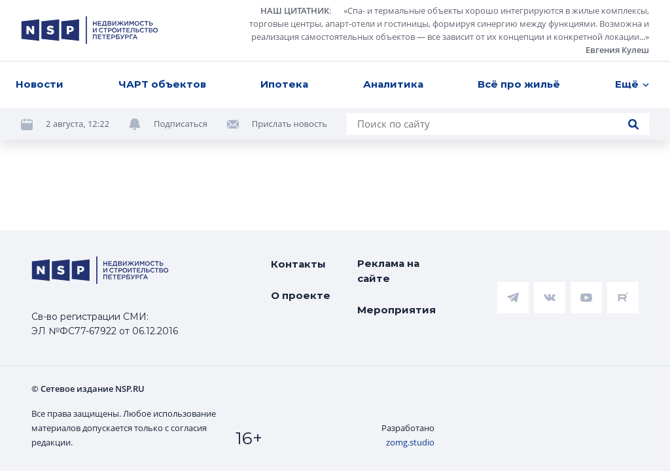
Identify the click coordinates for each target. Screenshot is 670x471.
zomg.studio (410, 442)
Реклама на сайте (388, 271)
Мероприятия (396, 310)
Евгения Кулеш (617, 50)
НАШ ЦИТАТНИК (294, 10)
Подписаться (180, 124)
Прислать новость (289, 124)
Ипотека (284, 84)
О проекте (300, 295)
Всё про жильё (519, 84)
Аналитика (393, 84)
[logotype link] (89, 30)
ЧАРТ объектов (162, 84)
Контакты (298, 264)
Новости (39, 84)
